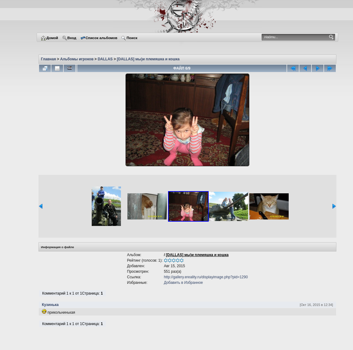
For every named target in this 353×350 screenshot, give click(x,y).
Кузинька (50, 305)
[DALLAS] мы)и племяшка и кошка (148, 59)
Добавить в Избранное (183, 282)
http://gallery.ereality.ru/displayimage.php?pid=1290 (206, 277)
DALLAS (105, 59)
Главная (48, 59)
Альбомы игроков (76, 59)
